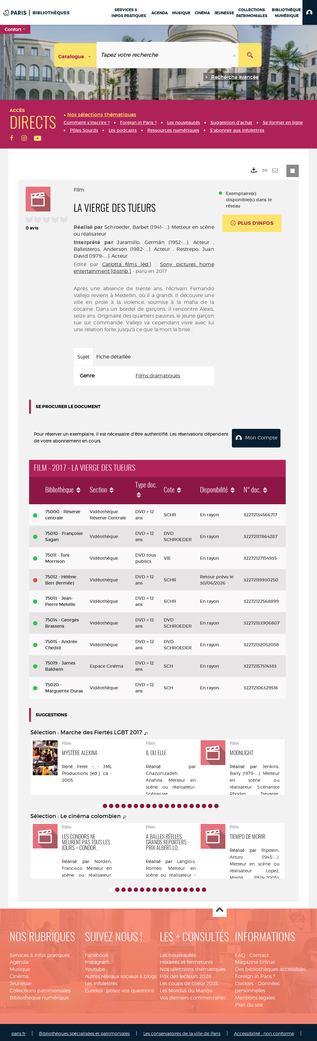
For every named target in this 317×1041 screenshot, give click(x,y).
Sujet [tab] (83, 357)
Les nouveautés (178, 952)
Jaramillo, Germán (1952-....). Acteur (163, 242)
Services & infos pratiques (40, 952)
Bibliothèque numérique (39, 995)
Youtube (95, 967)
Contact (259, 952)
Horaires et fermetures (186, 960)
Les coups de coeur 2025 (189, 981)
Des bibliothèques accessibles (270, 967)
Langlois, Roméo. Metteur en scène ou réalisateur (171, 865)
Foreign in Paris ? (255, 974)
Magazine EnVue (255, 960)
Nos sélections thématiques (193, 967)
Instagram (97, 960)
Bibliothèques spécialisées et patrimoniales (84, 1031)
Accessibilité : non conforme (264, 1031)
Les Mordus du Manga (186, 988)
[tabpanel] (144, 376)
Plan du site (249, 1002)
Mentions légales (255, 995)
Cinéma (19, 974)
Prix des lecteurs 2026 (185, 974)
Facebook (96, 952)
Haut (220, 907)
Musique (20, 967)
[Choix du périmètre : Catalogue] (75, 55)
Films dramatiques (158, 376)
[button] (309, 12)
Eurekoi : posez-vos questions (119, 988)
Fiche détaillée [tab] (113, 357)
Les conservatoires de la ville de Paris (181, 1031)
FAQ (240, 952)
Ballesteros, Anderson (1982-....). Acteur (122, 249)
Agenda (19, 960)
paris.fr (18, 1031)
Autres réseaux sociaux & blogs (121, 974)
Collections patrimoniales (40, 988)
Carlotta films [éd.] (127, 264)
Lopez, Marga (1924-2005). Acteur (255, 874)
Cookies (244, 981)
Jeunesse (20, 981)
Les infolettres (101, 981)
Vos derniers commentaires (192, 995)
